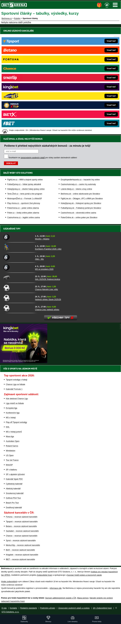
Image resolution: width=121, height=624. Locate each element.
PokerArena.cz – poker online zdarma (23, 100)
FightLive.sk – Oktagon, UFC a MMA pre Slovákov (82, 90)
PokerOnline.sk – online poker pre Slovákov (79, 109)
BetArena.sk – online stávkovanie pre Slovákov (80, 86)
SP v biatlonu (11, 470)
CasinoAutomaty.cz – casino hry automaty (78, 76)
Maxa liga (10, 436)
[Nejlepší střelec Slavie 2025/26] (18, 298)
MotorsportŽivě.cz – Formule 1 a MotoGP (24, 90)
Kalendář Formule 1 (14, 389)
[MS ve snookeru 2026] (18, 267)
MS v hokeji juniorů (14, 432)
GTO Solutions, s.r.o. (10, 612)
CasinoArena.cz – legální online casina (23, 109)
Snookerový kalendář (15, 493)
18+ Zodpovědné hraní (102, 608)
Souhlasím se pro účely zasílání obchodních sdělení (43, 49)
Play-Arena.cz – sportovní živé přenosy (23, 95)
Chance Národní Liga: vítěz (46, 289)
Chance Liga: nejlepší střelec (47, 310)
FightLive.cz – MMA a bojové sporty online (25, 71)
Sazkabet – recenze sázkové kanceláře (22, 531)
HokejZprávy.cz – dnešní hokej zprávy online (26, 81)
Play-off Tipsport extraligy (16, 422)
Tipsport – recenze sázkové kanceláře (22, 521)
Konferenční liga (13, 413)
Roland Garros (12, 446)
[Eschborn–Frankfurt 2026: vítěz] (18, 247)
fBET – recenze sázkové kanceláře (20, 559)
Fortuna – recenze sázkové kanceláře (21, 517)
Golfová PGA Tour (13, 498)
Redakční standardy (28, 608)
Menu (115, 5)
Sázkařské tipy (11, 228)
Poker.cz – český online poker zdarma (23, 105)
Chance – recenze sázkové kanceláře (21, 536)
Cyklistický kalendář (14, 484)
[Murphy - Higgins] (18, 237)
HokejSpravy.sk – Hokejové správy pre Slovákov (81, 95)
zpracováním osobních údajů (33, 49)
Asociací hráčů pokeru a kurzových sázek (84, 575)
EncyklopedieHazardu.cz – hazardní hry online (80, 71)
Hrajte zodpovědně (9, 581)
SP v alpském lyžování (15, 474)
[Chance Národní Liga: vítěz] (18, 288)
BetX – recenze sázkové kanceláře (20, 550)
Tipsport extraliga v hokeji (16, 380)
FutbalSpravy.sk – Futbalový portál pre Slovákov (81, 100)
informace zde (55, 588)
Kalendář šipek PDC (14, 479)
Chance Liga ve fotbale (15, 384)
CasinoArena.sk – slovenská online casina (78, 105)
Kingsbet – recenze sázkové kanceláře (22, 555)
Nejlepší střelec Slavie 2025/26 (48, 299)
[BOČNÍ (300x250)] (23, 362)
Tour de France (12, 460)
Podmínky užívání (47, 608)
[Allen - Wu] (18, 257)
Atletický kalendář (13, 488)
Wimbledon (10, 451)
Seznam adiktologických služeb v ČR (60, 598)
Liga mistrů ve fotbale (15, 403)
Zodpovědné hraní (44, 575)
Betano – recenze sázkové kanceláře (21, 526)
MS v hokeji (11, 417)
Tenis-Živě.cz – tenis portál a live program (24, 86)
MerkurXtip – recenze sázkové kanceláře (23, 545)
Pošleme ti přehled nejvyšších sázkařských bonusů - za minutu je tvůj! (47, 37)
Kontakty (13, 608)
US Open (10, 455)
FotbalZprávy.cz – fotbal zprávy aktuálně (24, 76)
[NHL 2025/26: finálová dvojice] (18, 277)
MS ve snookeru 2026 (44, 269)
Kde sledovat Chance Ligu (17, 399)
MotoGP (9, 465)
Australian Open (12, 441)
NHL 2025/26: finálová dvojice (47, 279)
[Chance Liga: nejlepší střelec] (18, 308)
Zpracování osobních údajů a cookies (74, 608)
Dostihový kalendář (14, 507)
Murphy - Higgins (42, 239)
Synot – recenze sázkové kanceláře (21, 540)
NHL (8, 427)
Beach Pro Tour (12, 503)
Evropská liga (11, 408)
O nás (4, 608)
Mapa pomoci (83, 598)
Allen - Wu (39, 259)
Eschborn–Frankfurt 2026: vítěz (48, 249)
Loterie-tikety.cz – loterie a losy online (76, 81)
